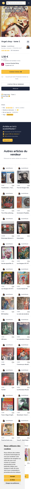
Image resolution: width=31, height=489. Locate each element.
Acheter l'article (15, 72)
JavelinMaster (10, 46)
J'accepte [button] (12, 476)
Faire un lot (8, 140)
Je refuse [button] (12, 479)
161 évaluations (15, 50)
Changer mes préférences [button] (12, 483)
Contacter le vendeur (15, 84)
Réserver (15, 89)
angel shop (10, 114)
